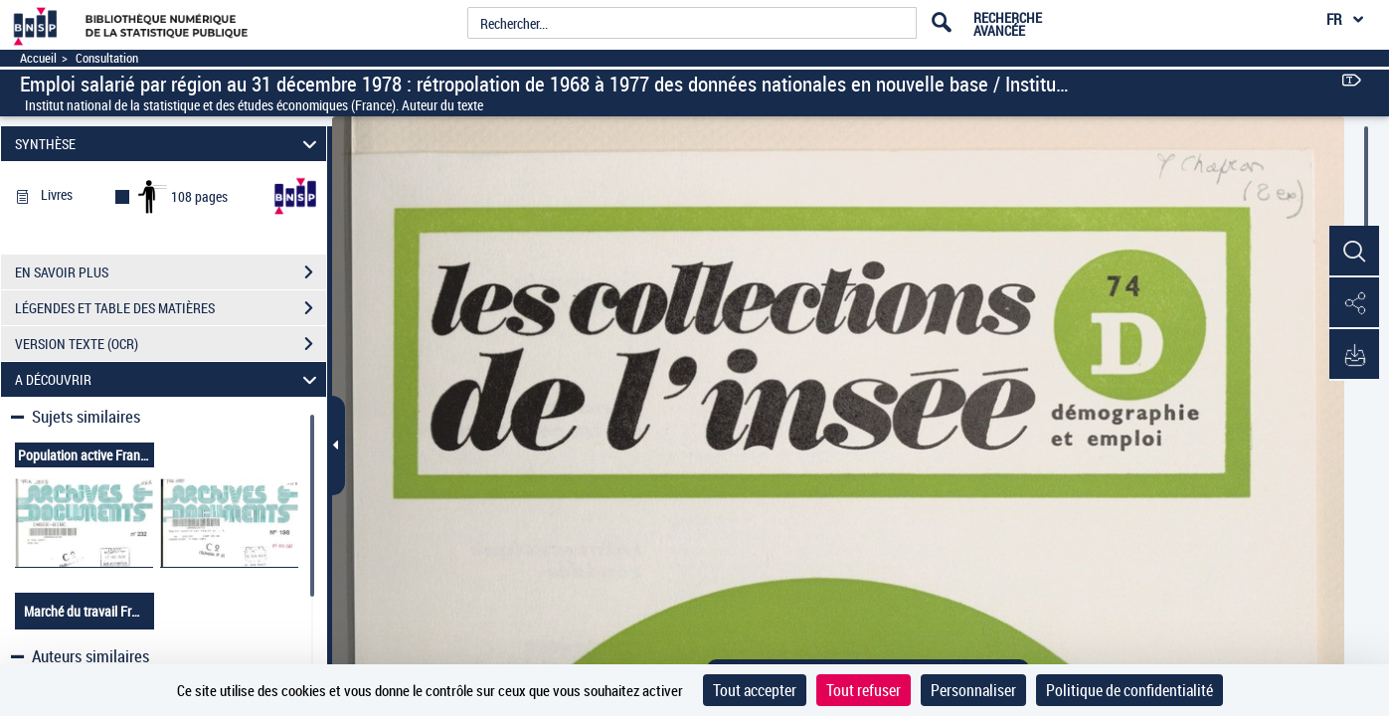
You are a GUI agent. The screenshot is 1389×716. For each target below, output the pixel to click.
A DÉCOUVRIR (169, 379)
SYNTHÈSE (169, 143)
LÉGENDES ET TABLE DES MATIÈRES (170, 308)
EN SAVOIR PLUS (170, 272)
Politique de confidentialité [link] (1129, 690)
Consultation (107, 58)
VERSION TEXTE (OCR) (170, 344)
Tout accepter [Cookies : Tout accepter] (754, 690)
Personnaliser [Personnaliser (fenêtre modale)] (973, 690)
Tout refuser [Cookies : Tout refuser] (863, 690)
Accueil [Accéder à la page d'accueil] (38, 58)
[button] (1354, 251)
